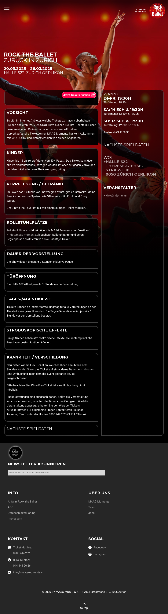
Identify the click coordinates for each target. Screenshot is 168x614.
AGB (10, 507)
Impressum (15, 518)
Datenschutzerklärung (21, 513)
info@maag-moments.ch (24, 234)
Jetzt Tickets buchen (76, 95)
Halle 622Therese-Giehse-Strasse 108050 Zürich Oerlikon (131, 168)
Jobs (91, 513)
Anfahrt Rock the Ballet (22, 501)
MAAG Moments (116, 195)
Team (91, 507)
